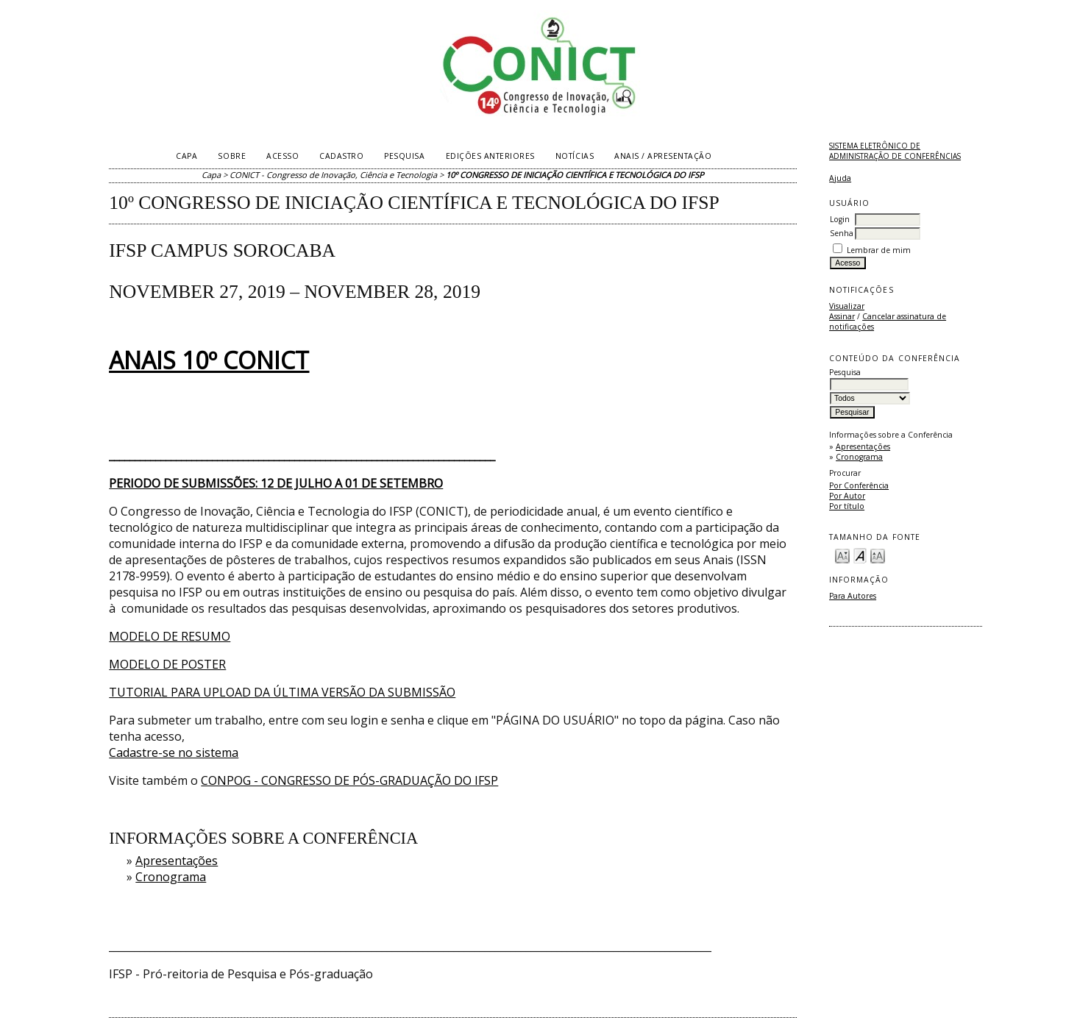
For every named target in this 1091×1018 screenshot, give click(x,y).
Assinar (842, 316)
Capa (186, 156)
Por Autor (847, 496)
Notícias (574, 156)
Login (840, 219)
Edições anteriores (490, 156)
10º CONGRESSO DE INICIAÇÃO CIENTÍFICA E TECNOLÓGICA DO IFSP (575, 174)
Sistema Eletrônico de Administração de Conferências (895, 150)
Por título (846, 506)
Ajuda (840, 178)
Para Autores (852, 596)
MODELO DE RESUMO (169, 636)
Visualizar (846, 306)
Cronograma (859, 457)
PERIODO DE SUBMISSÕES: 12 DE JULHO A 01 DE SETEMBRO (276, 483)
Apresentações (863, 446)
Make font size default (860, 555)
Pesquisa (404, 156)
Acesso (282, 156)
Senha (841, 233)
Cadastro (341, 156)
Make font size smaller (842, 555)
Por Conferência (859, 485)
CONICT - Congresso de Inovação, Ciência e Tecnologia (333, 174)
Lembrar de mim (879, 250)
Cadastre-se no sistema (173, 752)
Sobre (232, 156)
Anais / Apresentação (662, 156)
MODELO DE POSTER (167, 664)
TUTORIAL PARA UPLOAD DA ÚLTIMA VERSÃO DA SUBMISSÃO (282, 692)
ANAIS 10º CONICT (209, 360)
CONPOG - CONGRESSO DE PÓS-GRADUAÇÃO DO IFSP (349, 780)
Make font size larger (877, 555)
